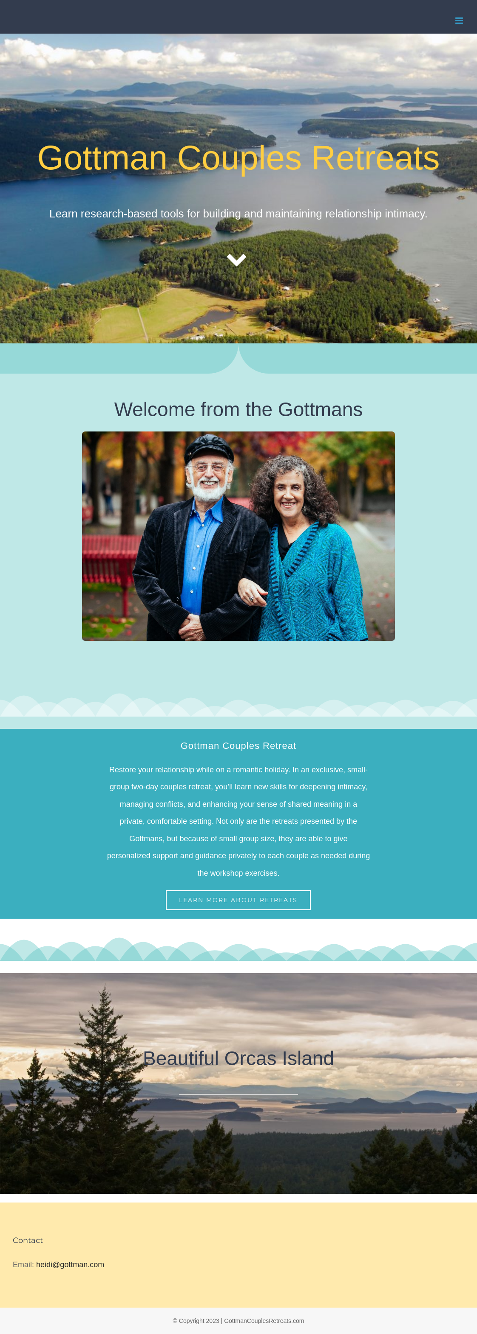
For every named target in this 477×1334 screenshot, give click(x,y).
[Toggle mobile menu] (459, 20)
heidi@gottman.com (70, 1264)
